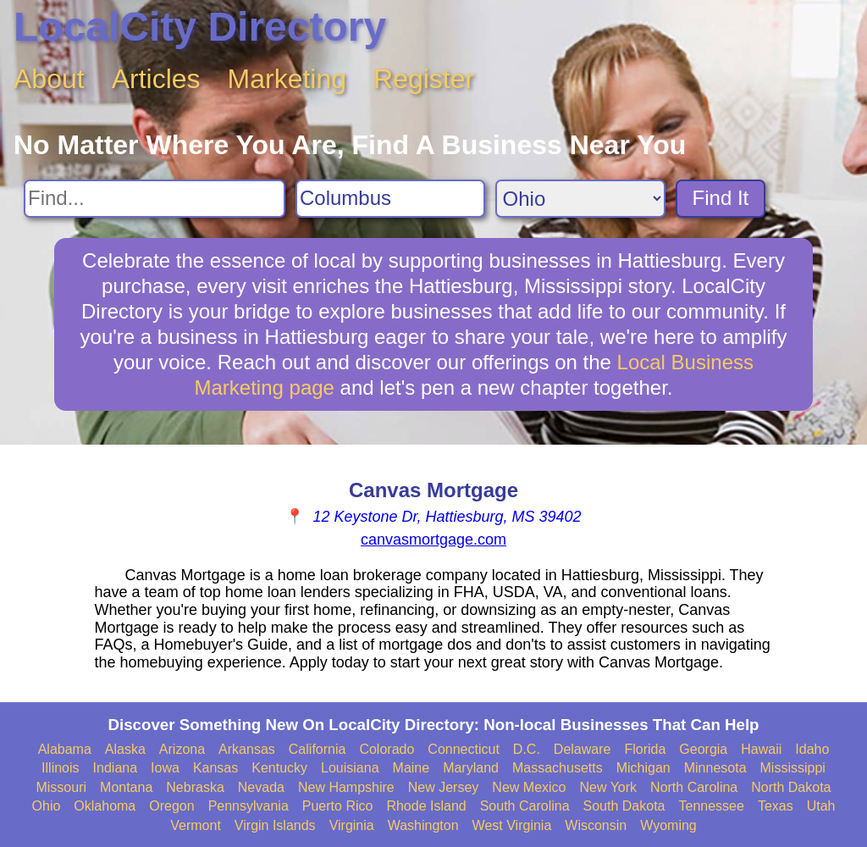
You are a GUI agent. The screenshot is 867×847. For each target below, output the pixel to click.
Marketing (287, 79)
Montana (126, 787)
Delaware (582, 749)
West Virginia (512, 825)
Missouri (61, 787)
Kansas (215, 768)
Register (423, 79)
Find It (721, 197)
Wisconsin (596, 825)
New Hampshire (346, 787)
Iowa (165, 768)
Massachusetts (557, 768)
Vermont (195, 825)
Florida (644, 749)
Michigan (643, 768)
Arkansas (246, 749)
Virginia (351, 825)
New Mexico (529, 787)
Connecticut (464, 749)
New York (608, 787)
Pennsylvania (248, 806)
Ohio (46, 806)
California (317, 749)
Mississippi (793, 768)
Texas (775, 806)
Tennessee (710, 806)
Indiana (115, 768)
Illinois (60, 768)
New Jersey (443, 787)
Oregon (171, 806)
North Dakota (791, 787)
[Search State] (580, 199)
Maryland (471, 768)
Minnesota (715, 768)
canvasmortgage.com (433, 539)
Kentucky (279, 768)
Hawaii (761, 749)
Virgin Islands (275, 825)
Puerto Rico (337, 806)
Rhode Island (426, 806)
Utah (821, 806)
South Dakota (624, 806)
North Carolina (693, 787)
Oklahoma (104, 806)
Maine (411, 768)
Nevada (261, 787)
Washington (423, 825)
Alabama (64, 749)
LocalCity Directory (200, 26)
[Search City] (390, 199)
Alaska (125, 749)
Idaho (812, 749)
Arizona (182, 749)
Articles (156, 79)
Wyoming (668, 825)
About (49, 79)
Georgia (703, 749)
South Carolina (525, 806)
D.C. (526, 749)
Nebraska (195, 787)
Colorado (386, 749)
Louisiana (350, 768)
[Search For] (154, 199)
